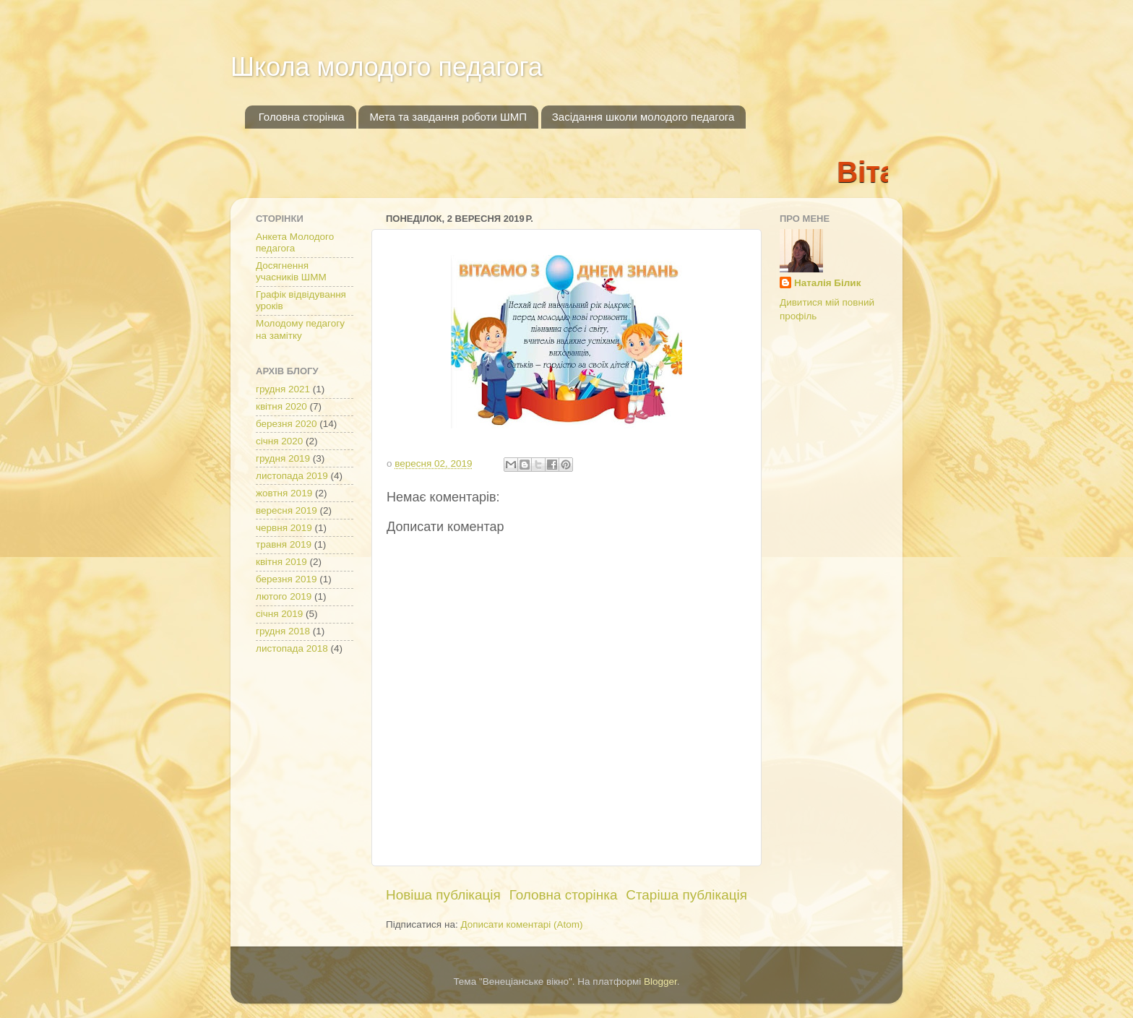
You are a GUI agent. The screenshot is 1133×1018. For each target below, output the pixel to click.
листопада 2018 (292, 648)
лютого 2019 (283, 596)
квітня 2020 (281, 406)
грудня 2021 (283, 389)
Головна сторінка (302, 117)
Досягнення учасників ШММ (291, 271)
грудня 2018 (283, 631)
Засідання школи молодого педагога (643, 117)
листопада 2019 (292, 475)
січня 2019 (279, 613)
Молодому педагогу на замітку (300, 329)
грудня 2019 (283, 458)
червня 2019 (284, 527)
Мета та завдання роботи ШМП (448, 117)
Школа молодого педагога (387, 67)
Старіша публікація (686, 894)
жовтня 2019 (284, 493)
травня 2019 (283, 544)
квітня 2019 (281, 561)
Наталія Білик (827, 282)
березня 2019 (286, 579)
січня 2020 (279, 441)
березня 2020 (286, 423)
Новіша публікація (443, 894)
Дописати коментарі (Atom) (521, 924)
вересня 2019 (286, 510)
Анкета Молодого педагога (295, 242)
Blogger (660, 981)
